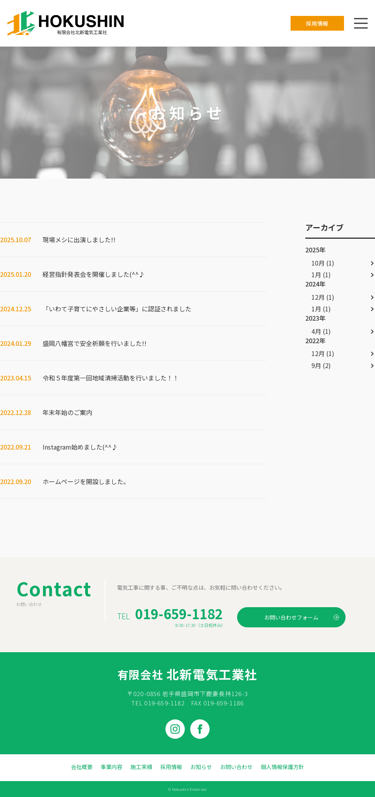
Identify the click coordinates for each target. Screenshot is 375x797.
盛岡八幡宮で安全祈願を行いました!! (94, 343)
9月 (316, 365)
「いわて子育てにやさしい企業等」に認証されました (117, 308)
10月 (318, 262)
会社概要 (82, 767)
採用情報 (317, 23)
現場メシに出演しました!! (79, 239)
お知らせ (201, 767)
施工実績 (141, 767)
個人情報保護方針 (282, 767)
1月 (316, 274)
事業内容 (111, 767)
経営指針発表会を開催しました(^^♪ (94, 274)
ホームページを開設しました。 (86, 481)
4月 (316, 331)
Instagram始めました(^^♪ (80, 446)
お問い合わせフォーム (301, 617)
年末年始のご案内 (67, 412)
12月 (318, 297)
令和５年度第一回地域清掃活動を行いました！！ (111, 377)
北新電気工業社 (187, 674)
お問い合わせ (236, 767)
